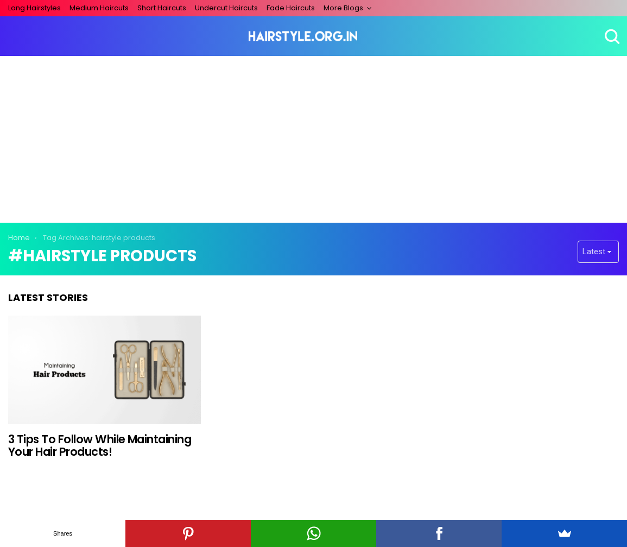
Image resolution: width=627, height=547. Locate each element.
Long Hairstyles (34, 8)
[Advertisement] (313, 137)
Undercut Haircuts (226, 8)
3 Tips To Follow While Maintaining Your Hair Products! (99, 445)
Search (611, 36)
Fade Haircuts (291, 8)
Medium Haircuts (99, 8)
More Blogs (343, 8)
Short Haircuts (161, 8)
